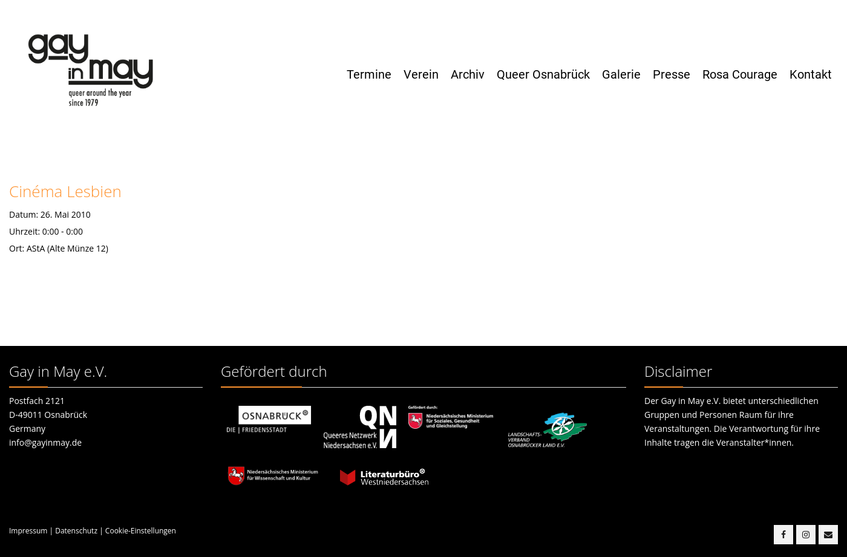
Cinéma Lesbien (65, 191)
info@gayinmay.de (45, 442)
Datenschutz (76, 531)
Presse (671, 74)
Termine (369, 74)
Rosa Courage (739, 74)
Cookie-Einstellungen (140, 531)
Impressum (28, 531)
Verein (421, 74)
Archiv (468, 74)
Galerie (621, 74)
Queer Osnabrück (543, 74)
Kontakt (811, 74)
